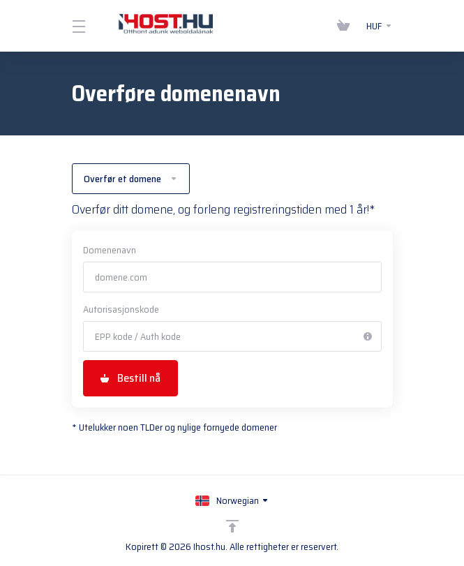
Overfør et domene (131, 178)
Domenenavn (109, 250)
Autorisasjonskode (121, 309)
